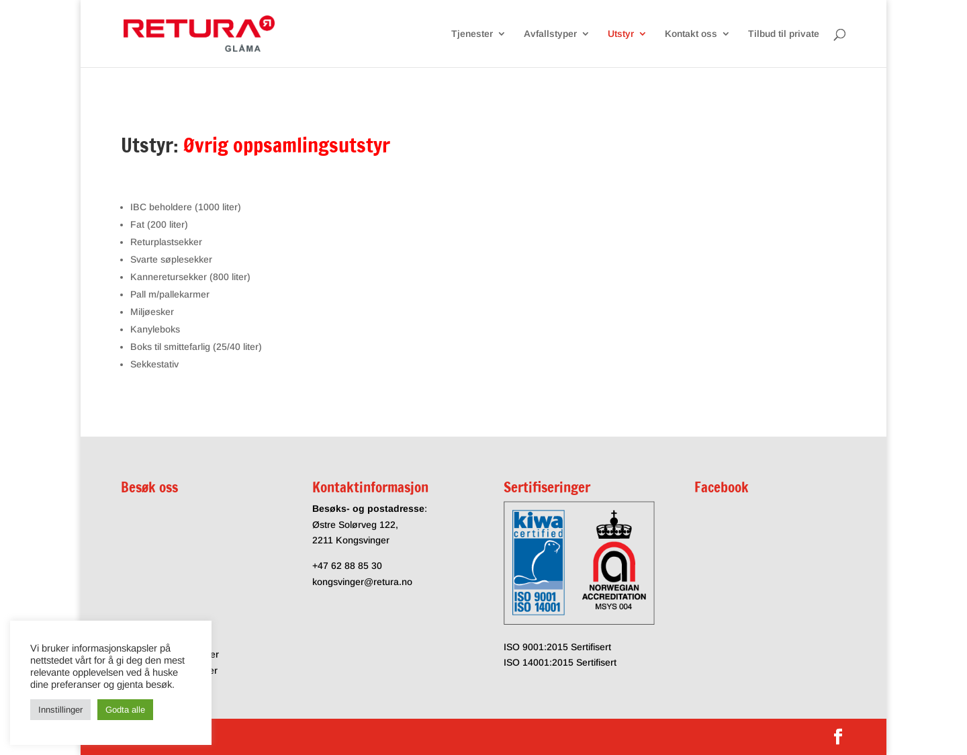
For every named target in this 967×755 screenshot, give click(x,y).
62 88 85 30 (356, 565)
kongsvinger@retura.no (362, 581)
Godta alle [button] (125, 710)
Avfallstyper (550, 34)
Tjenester (472, 34)
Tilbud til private (783, 34)
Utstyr (621, 34)
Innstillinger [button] (60, 710)
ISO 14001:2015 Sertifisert (560, 662)
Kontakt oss (691, 34)
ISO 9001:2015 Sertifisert (557, 646)
